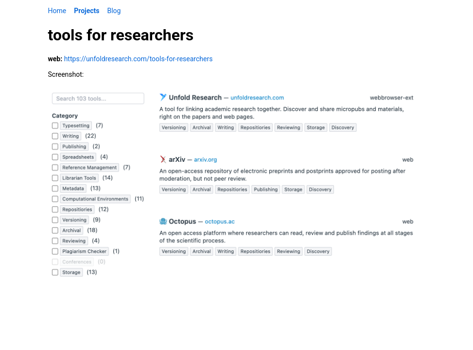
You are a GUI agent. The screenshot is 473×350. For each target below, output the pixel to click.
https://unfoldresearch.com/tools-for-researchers (138, 59)
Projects (86, 11)
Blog (114, 11)
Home (57, 11)
